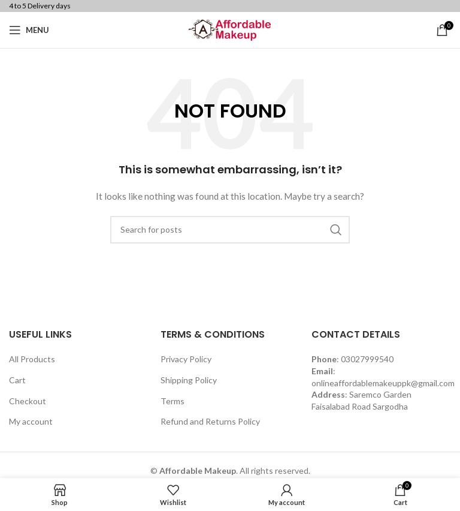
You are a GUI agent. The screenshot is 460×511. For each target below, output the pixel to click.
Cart (17, 380)
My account (31, 421)
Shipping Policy (189, 380)
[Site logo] (230, 29)
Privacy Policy (186, 359)
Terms (172, 401)
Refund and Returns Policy (210, 421)
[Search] (230, 230)
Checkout (27, 401)
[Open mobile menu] (29, 30)
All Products (32, 359)
